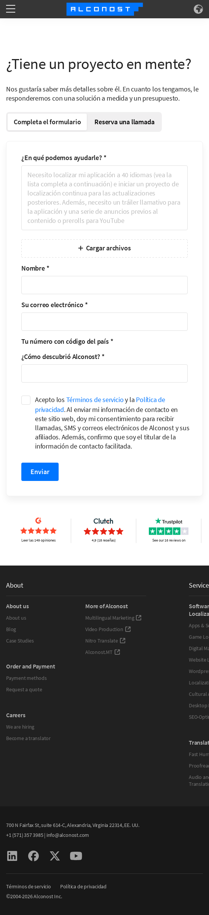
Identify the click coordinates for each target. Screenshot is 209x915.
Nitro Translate (105, 640)
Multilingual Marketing (113, 617)
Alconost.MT (102, 652)
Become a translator (28, 738)
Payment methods (26, 678)
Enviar (39, 471)
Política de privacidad (83, 886)
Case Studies (20, 640)
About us (16, 617)
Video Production (108, 629)
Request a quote (24, 689)
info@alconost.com (67, 835)
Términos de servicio (95, 399)
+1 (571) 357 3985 (24, 835)
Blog (11, 629)
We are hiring (20, 726)
